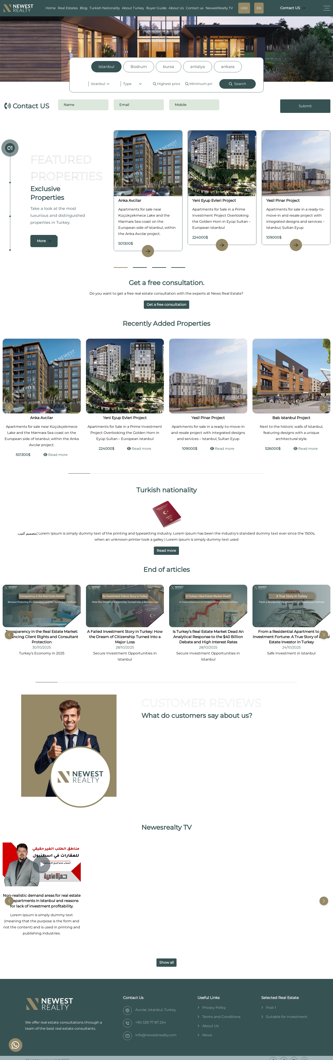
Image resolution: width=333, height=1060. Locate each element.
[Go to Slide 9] (254, 473)
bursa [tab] (168, 66)
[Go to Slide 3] (159, 267)
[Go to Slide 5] (166, 473)
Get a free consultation (166, 304)
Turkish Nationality (104, 8)
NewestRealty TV (219, 8)
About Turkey (133, 8)
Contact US (290, 8)
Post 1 (271, 1008)
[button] (323, 407)
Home (51, 8)
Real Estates (68, 8)
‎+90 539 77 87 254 (150, 1022)
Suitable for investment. (287, 1017)
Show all (166, 962)
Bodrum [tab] (138, 66)
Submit (305, 106)
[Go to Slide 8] (232, 473)
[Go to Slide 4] (178, 267)
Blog (83, 8)
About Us (176, 8)
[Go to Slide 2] (140, 267)
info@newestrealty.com (156, 1035)
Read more (55, 455)
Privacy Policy (214, 1008)
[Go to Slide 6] (188, 473)
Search (237, 84)
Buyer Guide (156, 8)
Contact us (194, 8)
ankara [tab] (228, 66)
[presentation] (251, 106)
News (207, 1035)
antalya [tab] (197, 66)
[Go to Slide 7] (210, 473)
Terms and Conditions (221, 1017)
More (41, 241)
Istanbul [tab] (106, 66)
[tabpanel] (166, 84)
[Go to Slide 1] (121, 267)
